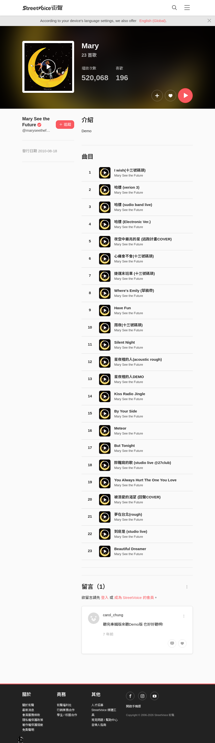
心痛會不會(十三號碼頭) (134, 256)
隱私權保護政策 (32, 720)
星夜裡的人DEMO (129, 377)
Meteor (120, 428)
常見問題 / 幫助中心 (104, 720)
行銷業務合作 (66, 710)
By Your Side (125, 411)
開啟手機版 (133, 706)
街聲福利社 (64, 705)
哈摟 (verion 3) (126, 187)
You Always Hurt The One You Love (145, 480)
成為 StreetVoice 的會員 (134, 597)
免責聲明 (28, 730)
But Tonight (124, 445)
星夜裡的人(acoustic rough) (138, 359)
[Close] (209, 21)
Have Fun (122, 308)
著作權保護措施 (32, 725)
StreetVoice (42, 7)
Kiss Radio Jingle (129, 394)
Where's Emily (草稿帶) (134, 290)
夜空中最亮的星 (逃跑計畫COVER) (143, 239)
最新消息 (28, 710)
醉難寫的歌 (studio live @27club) (142, 463)
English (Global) (152, 21)
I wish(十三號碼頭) (130, 170)
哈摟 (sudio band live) (133, 205)
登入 (104, 597)
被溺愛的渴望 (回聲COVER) (137, 497)
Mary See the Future (128, 175)
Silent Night (124, 342)
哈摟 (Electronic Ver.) (132, 222)
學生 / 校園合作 (67, 715)
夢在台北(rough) (128, 514)
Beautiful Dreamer (130, 549)
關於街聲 (28, 705)
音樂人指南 (98, 725)
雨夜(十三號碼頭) (128, 325)
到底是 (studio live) (130, 531)
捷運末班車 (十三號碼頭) (134, 273)
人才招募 (97, 705)
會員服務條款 (31, 715)
